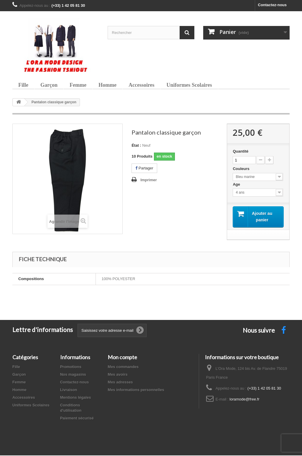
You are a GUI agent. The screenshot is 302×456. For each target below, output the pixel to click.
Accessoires (142, 85)
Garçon (49, 85)
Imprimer (148, 180)
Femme (78, 85)
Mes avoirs (117, 375)
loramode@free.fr (244, 400)
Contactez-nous (272, 5)
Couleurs (241, 168)
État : (136, 145)
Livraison (68, 390)
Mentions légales (75, 398)
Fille (23, 85)
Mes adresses (120, 382)
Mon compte (122, 357)
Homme (107, 85)
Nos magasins (73, 375)
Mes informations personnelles (136, 390)
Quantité (240, 151)
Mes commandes (123, 367)
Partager (144, 168)
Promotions (70, 367)
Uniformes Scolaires (189, 85)
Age (237, 184)
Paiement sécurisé (77, 418)
